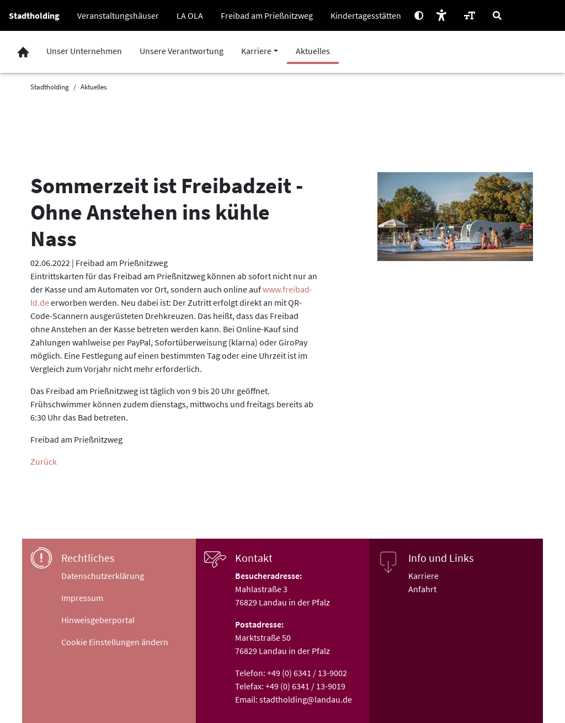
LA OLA (190, 15)
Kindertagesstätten (366, 15)
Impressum (82, 597)
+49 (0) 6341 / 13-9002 (307, 672)
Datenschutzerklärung (102, 575)
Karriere (423, 575)
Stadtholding (34, 15)
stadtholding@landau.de (305, 699)
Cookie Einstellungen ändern (114, 641)
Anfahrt (422, 588)
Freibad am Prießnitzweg (267, 15)
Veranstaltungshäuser (118, 15)
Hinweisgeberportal (98, 619)
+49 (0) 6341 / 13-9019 (305, 686)
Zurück (43, 461)
